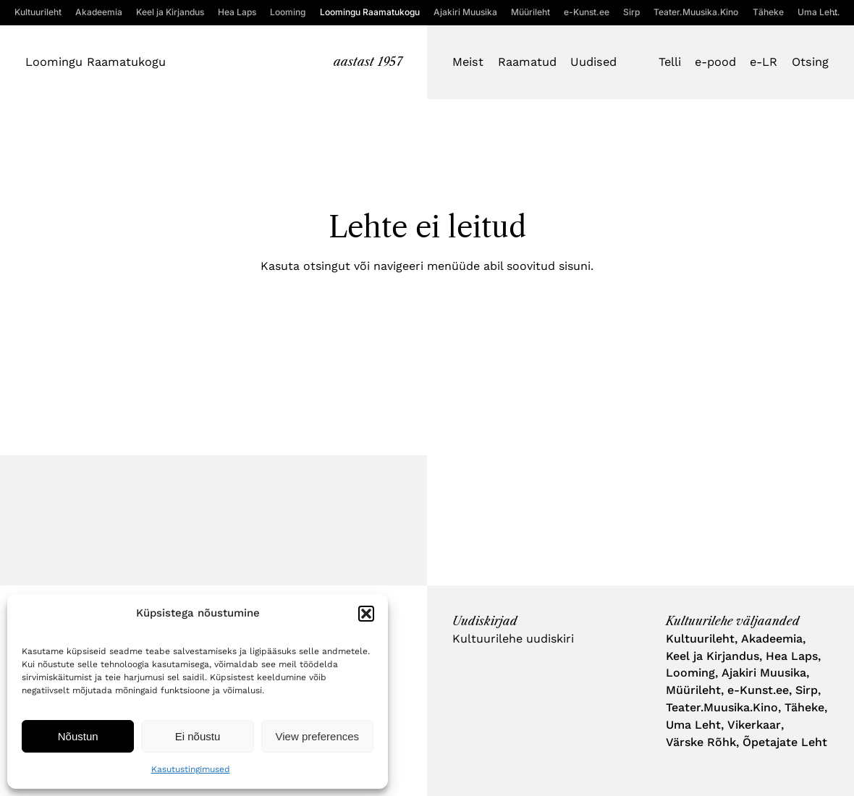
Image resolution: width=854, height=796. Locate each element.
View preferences (318, 736)
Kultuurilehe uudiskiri (513, 638)
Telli (670, 62)
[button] (366, 613)
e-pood (715, 62)
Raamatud (527, 62)
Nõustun (78, 736)
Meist (467, 62)
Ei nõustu (198, 736)
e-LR (763, 62)
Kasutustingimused (190, 769)
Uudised (593, 62)
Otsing (810, 62)
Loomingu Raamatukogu (95, 62)
